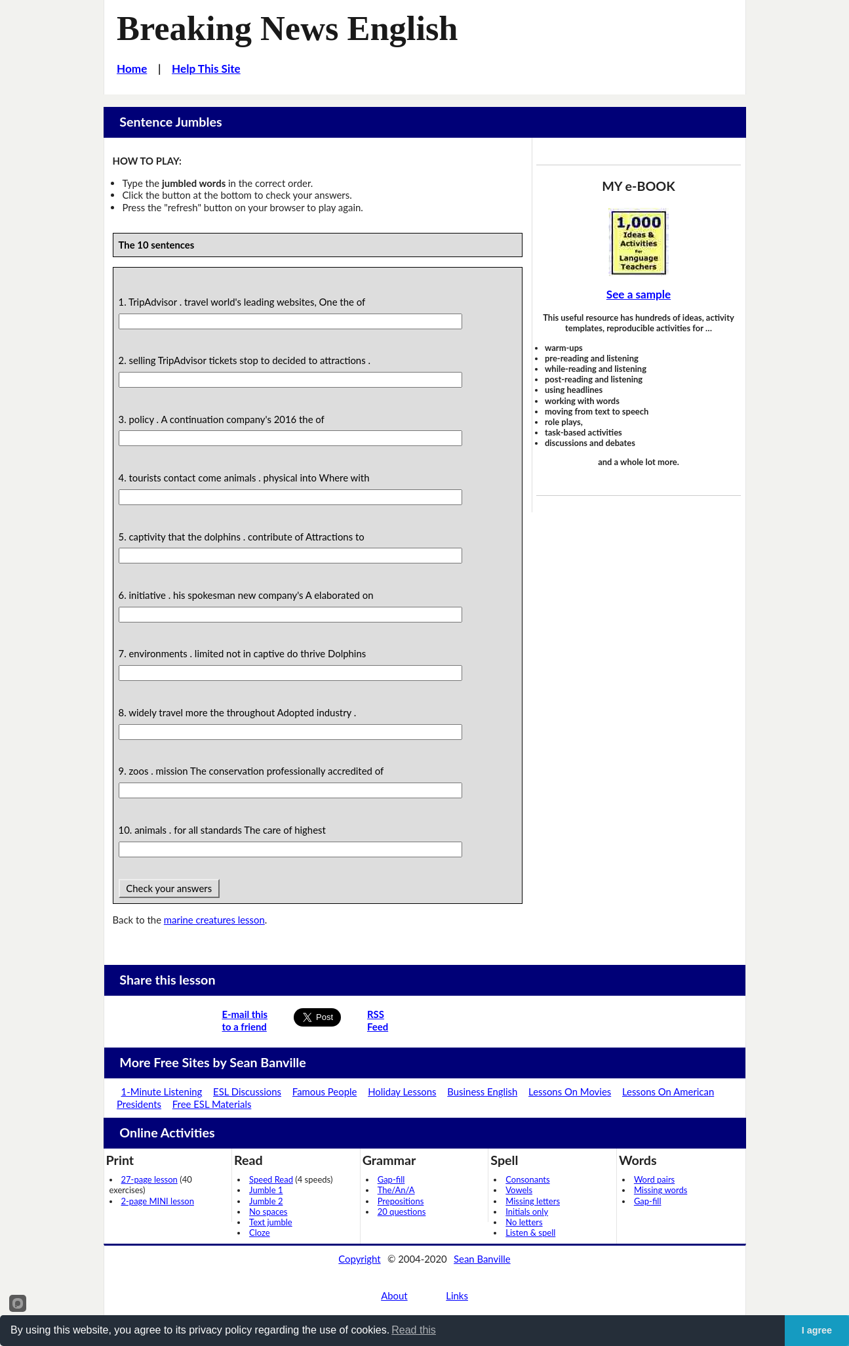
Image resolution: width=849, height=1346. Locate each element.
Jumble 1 (266, 1190)
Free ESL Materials (212, 1104)
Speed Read (271, 1179)
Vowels (518, 1190)
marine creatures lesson (214, 920)
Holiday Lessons (402, 1091)
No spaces (268, 1211)
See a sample (638, 294)
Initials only (526, 1211)
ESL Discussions (247, 1091)
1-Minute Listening (162, 1091)
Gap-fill (391, 1179)
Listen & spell (530, 1232)
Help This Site (206, 68)
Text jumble (270, 1222)
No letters (523, 1222)
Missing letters (532, 1201)
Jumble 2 (266, 1201)
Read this (413, 1330)
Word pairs (654, 1179)
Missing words (660, 1190)
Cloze (259, 1232)
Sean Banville (482, 1259)
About (394, 1295)
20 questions (402, 1211)
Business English (482, 1091)
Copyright (359, 1259)
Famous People (324, 1091)
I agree (817, 1330)
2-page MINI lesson (157, 1201)
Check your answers (169, 888)
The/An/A (396, 1190)
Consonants (527, 1179)
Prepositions (401, 1201)
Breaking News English (287, 28)
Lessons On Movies (569, 1091)
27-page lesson (149, 1179)
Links (457, 1295)
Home (132, 68)
